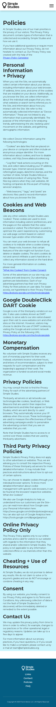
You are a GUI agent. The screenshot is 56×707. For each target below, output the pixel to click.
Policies (28, 682)
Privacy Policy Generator (16, 57)
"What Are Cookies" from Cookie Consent (24, 270)
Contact (28, 678)
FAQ (28, 686)
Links (28, 674)
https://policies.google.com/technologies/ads (26, 292)
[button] (51, 5)
